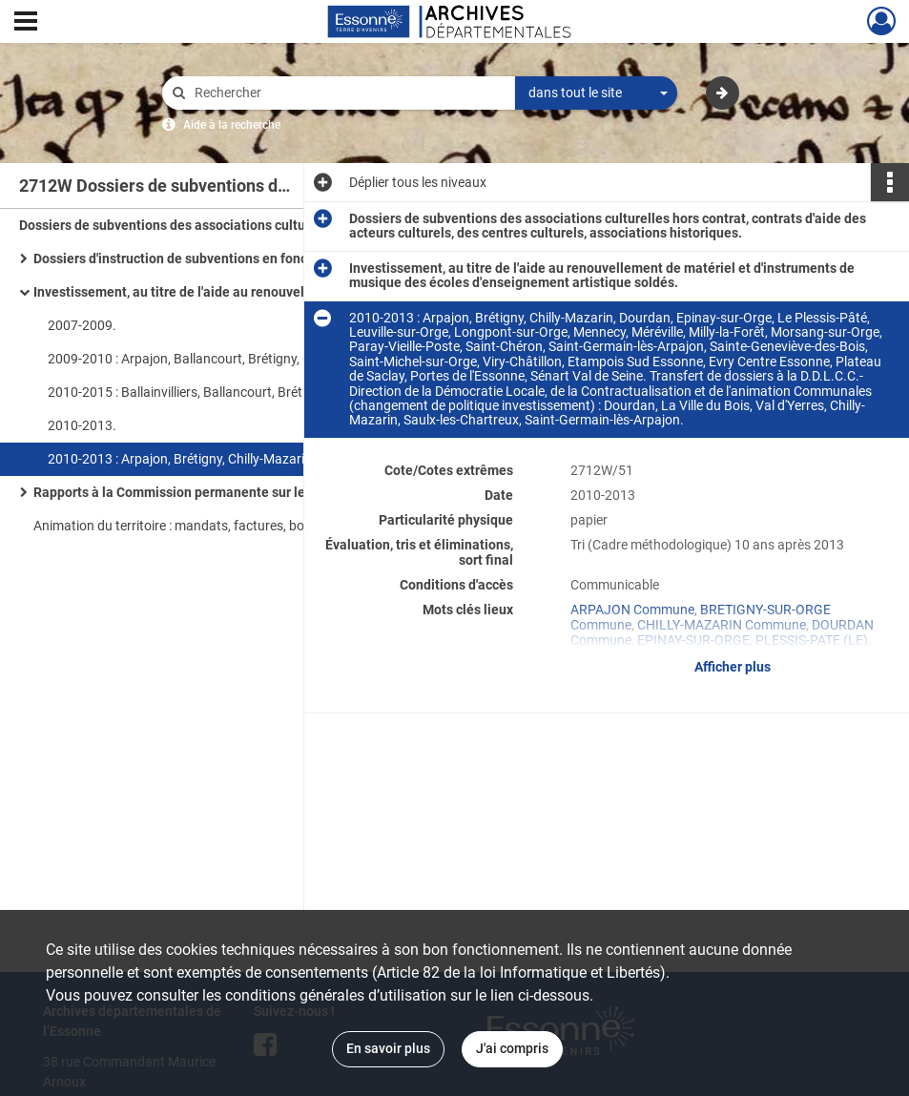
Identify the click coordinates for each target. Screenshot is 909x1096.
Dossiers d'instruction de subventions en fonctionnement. (207, 258)
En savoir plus (388, 1048)
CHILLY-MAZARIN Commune (721, 624)
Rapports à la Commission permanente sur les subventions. (213, 492)
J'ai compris (512, 1048)
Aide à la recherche (231, 125)
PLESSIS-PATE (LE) (811, 640)
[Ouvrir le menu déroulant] (25, 22)
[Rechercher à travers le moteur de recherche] (348, 93)
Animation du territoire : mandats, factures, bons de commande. (221, 525)
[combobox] (596, 93)
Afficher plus (732, 666)
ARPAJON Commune (632, 609)
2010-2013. (82, 425)
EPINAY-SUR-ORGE (693, 640)
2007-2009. (82, 325)
